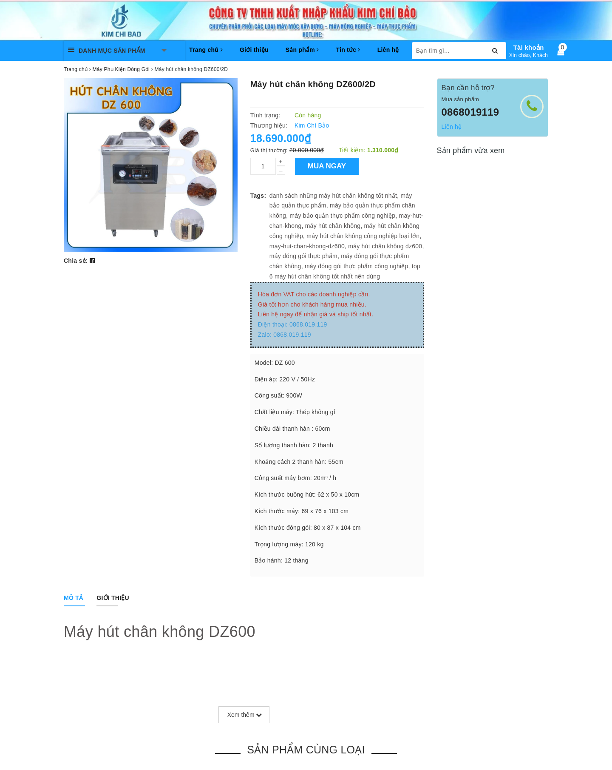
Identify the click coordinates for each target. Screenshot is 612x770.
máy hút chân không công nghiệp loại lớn (362, 236)
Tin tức (348, 49)
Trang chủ (206, 49)
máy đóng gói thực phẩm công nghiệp (356, 266)
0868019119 (470, 112)
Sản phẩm (302, 49)
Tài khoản (528, 47)
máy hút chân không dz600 (385, 246)
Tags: (258, 195)
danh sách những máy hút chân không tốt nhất (333, 195)
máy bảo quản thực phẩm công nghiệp (342, 215)
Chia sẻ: (76, 260)
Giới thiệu (254, 49)
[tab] (73, 597)
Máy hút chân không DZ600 (159, 631)
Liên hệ (388, 49)
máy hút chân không (333, 225)
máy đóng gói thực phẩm (303, 256)
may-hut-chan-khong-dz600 (307, 246)
